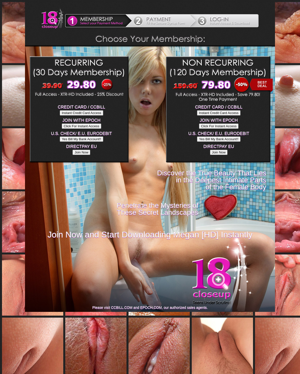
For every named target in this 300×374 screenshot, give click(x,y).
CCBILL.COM (121, 308)
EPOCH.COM (151, 308)
